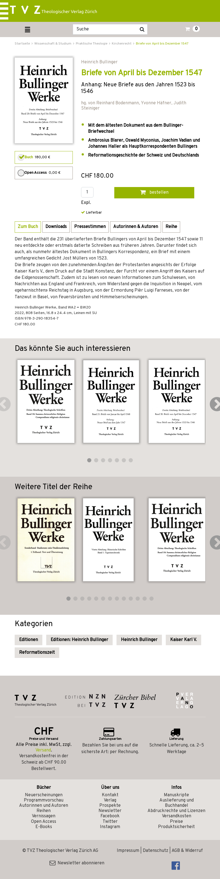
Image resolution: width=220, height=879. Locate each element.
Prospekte (110, 805)
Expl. (86, 203)
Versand (43, 750)
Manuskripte (176, 795)
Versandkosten (176, 816)
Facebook (110, 816)
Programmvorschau (43, 800)
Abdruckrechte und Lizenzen (176, 811)
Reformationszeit (37, 652)
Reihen (44, 811)
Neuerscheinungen (44, 795)
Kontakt (110, 795)
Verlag (110, 800)
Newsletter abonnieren (77, 863)
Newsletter (110, 811)
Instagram (110, 827)
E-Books (43, 827)
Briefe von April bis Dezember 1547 (162, 44)
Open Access (43, 821)
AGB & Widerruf (187, 851)
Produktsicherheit (176, 827)
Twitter (110, 821)
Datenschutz (155, 851)
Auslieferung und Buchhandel (176, 803)
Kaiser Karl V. (183, 640)
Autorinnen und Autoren (43, 805)
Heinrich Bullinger (139, 640)
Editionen (28, 640)
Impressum (128, 851)
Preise (176, 821)
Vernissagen (43, 816)
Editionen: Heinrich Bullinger (79, 640)
